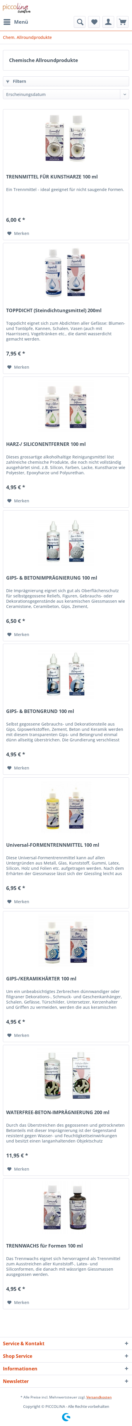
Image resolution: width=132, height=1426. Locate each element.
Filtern (16, 81)
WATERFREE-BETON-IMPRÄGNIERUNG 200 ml (57, 1112)
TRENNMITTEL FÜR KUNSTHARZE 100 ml (52, 177)
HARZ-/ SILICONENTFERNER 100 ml (46, 444)
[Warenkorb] (122, 22)
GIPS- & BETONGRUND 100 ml (40, 711)
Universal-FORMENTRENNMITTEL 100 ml (52, 845)
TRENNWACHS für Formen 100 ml (44, 1246)
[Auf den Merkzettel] (18, 233)
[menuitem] (15, 22)
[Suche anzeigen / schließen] (79, 22)
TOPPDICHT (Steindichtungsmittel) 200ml (54, 310)
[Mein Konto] (108, 22)
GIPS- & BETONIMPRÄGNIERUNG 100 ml (51, 578)
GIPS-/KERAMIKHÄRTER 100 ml (41, 979)
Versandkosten (99, 1397)
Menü (16, 21)
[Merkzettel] (94, 22)
